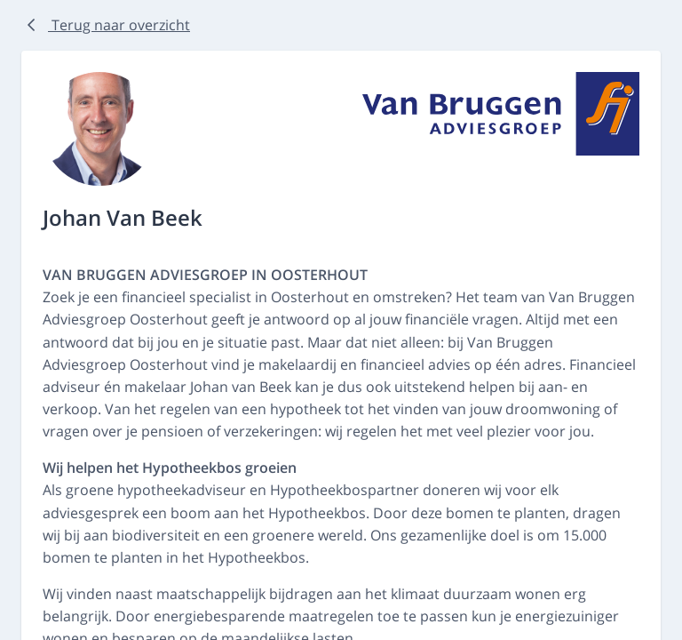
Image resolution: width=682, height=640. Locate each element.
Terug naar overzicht (105, 25)
